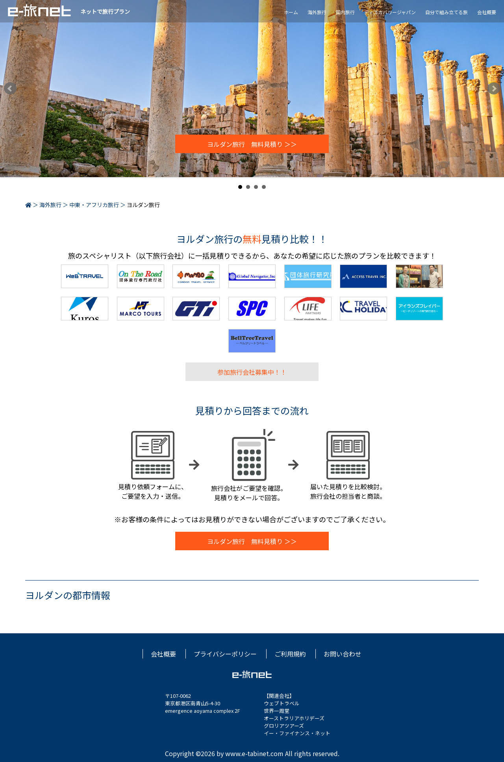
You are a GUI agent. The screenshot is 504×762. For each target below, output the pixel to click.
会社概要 (486, 12)
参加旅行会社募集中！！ (252, 371)
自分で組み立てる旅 (446, 12)
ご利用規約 (290, 653)
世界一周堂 (276, 710)
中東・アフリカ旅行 (94, 205)
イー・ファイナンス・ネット (297, 733)
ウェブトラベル (282, 703)
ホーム (291, 12)
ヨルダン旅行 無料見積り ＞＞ (252, 144)
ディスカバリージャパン (390, 12)
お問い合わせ (342, 653)
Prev (10, 88)
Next (493, 88)
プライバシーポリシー (225, 653)
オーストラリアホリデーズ (294, 718)
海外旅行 (317, 12)
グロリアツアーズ (284, 725)
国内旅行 (345, 12)
